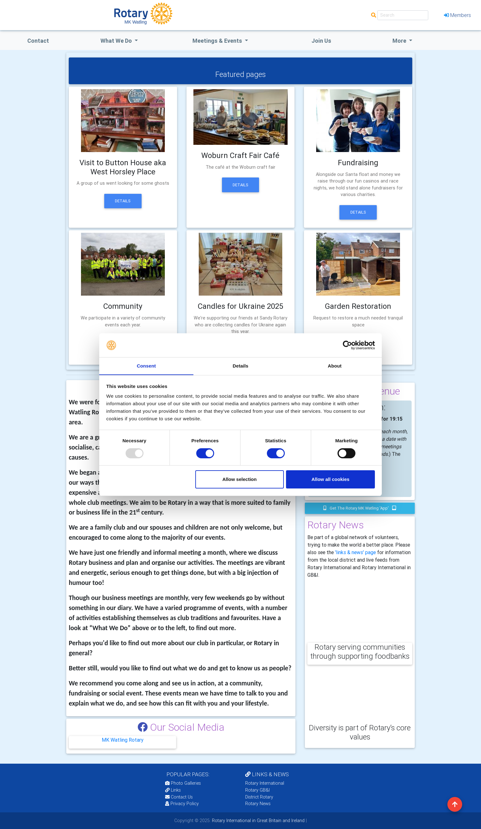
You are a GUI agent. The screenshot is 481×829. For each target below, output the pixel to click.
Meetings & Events (217, 40)
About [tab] (335, 365)
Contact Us (179, 797)
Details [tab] (240, 365)
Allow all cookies (330, 479)
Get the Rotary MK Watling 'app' (359, 508)
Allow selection (239, 479)
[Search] (402, 15)
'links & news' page (355, 552)
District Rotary (259, 797)
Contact (38, 40)
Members (457, 15)
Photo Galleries (183, 783)
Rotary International (264, 783)
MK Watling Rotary (122, 740)
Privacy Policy (182, 803)
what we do (116, 40)
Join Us (321, 40)
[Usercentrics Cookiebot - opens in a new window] (347, 345)
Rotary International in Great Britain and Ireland (258, 820)
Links (173, 790)
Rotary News (258, 803)
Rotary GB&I (257, 790)
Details (123, 201)
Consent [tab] (146, 365)
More (400, 40)
